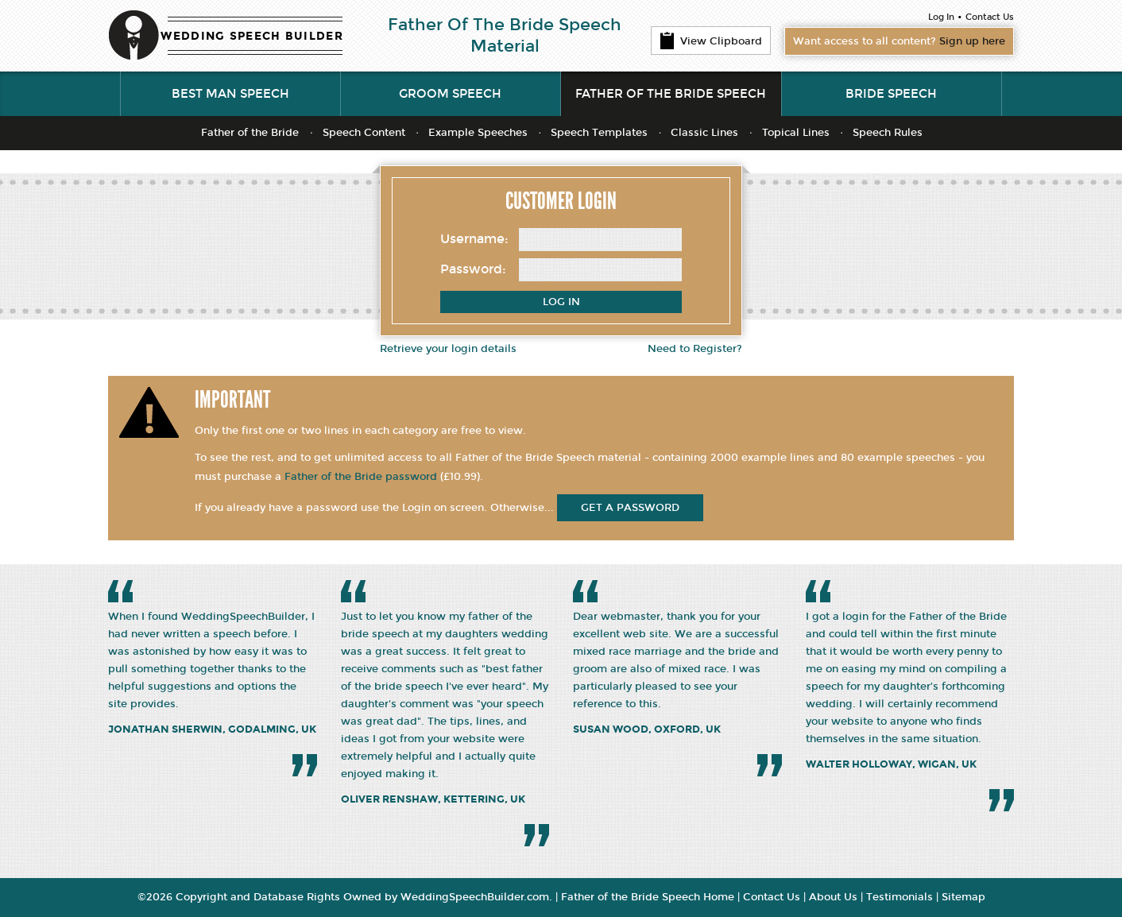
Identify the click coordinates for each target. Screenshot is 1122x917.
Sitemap (963, 897)
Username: (474, 238)
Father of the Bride (250, 132)
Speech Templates (599, 132)
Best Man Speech (230, 94)
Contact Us (989, 17)
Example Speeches (478, 132)
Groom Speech (450, 94)
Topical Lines (796, 132)
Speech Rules (888, 132)
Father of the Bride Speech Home (647, 897)
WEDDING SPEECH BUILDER (252, 36)
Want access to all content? (899, 41)
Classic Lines (704, 132)
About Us (833, 897)
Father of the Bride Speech (670, 94)
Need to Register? (695, 348)
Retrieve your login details (448, 348)
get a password (630, 507)
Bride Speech (891, 94)
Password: (473, 269)
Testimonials (899, 897)
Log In (941, 17)
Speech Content (364, 132)
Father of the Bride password (360, 476)
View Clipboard (711, 40)
